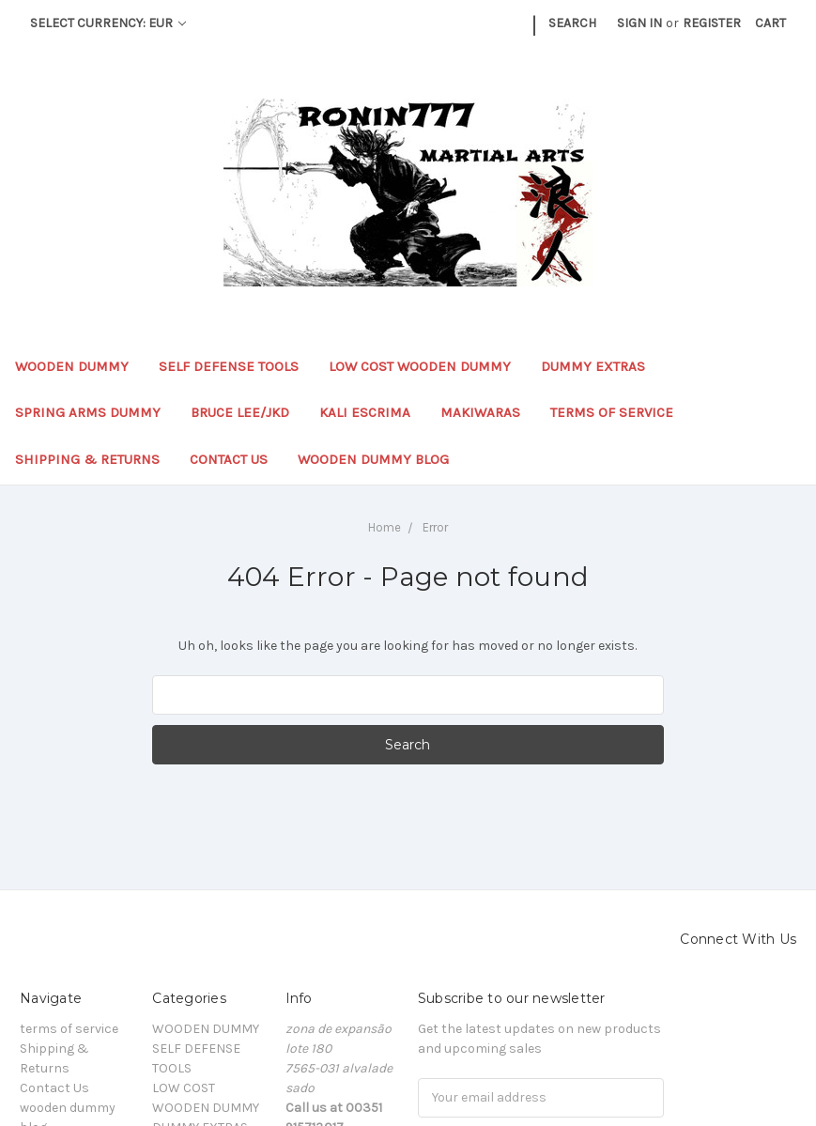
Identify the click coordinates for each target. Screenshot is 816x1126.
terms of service (611, 412)
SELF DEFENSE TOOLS (229, 366)
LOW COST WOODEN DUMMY (420, 366)
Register (712, 23)
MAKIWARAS (480, 412)
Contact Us (229, 459)
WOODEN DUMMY (72, 366)
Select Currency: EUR (108, 23)
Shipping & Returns (87, 459)
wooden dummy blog (373, 459)
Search (572, 23)
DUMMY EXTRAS (593, 366)
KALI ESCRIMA (364, 412)
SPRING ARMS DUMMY (88, 412)
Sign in (639, 23)
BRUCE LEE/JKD (240, 412)
